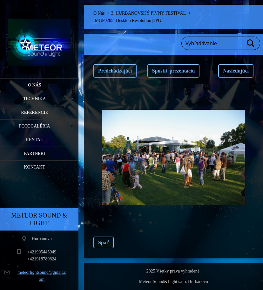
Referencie (34, 112)
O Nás (34, 85)
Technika (34, 98)
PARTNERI (34, 153)
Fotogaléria (34, 126)
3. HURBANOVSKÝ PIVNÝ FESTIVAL (148, 13)
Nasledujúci (236, 70)
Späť (103, 242)
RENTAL (34, 139)
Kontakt (34, 167)
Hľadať (251, 43)
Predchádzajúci (115, 70)
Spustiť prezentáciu (173, 70)
